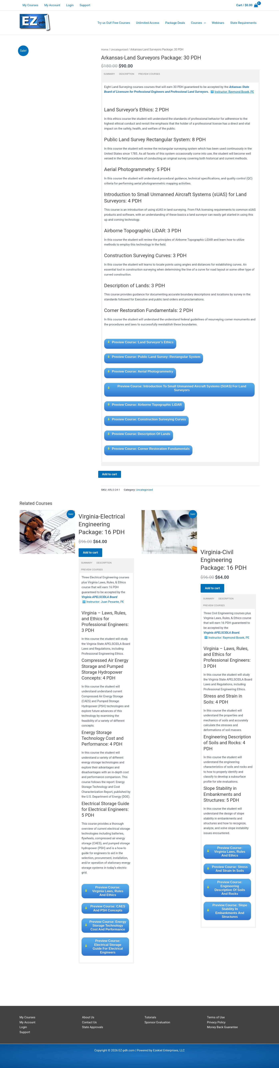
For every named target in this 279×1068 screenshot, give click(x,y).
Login (70, 5)
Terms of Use (216, 1017)
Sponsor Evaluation (157, 1022)
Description (126, 73)
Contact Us (89, 1022)
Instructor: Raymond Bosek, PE (235, 92)
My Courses (30, 5)
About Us (88, 1017)
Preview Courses (149, 73)
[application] (204, 23)
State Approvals (92, 1027)
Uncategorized (120, 49)
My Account (52, 5)
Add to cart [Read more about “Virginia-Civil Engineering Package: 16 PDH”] (214, 591)
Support (85, 5)
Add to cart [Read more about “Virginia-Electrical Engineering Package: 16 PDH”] (92, 552)
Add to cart (109, 474)
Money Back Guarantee (222, 1027)
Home (105, 49)
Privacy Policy (216, 1022)
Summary (109, 73)
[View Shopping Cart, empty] (247, 5)
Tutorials (150, 1017)
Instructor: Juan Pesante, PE (105, 603)
